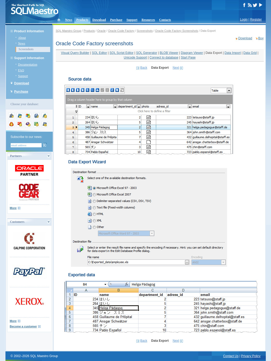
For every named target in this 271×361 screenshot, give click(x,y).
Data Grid (250, 53)
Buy (261, 38)
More (13, 208)
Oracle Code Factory (121, 30)
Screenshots (26, 49)
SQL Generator (146, 53)
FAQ (21, 70)
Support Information (29, 58)
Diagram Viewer (192, 53)
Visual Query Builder (75, 53)
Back (143, 67)
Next (176, 67)
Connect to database (163, 57)
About (22, 38)
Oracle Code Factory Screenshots (176, 30)
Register (256, 19)
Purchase (116, 20)
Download (99, 20)
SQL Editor (99, 53)
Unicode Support (135, 57)
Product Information (29, 31)
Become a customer (23, 326)
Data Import (232, 53)
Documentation (27, 64)
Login (244, 19)
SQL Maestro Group (68, 30)
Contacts (165, 20)
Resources (148, 20)
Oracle (101, 30)
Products (82, 20)
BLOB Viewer (169, 53)
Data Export (214, 53)
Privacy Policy (251, 356)
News (68, 20)
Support (132, 20)
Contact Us (231, 356)
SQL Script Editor (122, 53)
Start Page (188, 57)
